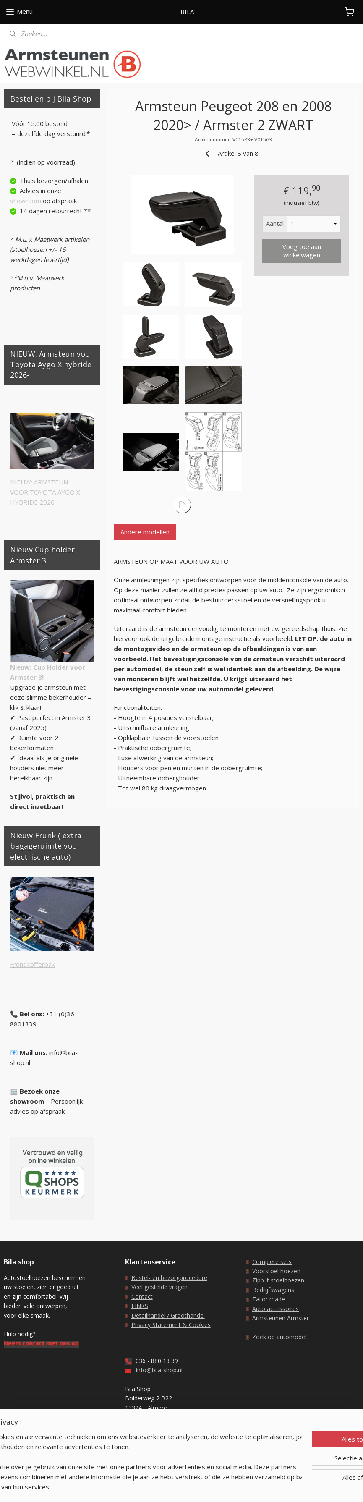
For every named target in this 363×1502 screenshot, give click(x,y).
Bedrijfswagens (273, 1290)
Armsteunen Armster (280, 1318)
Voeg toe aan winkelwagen (301, 250)
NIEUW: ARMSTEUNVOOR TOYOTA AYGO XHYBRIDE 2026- (45, 492)
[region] (126, 1456)
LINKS (139, 1306)
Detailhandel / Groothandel (168, 1315)
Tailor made (268, 1299)
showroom (25, 200)
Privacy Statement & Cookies (171, 1325)
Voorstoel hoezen (276, 1271)
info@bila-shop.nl (159, 1370)
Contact (142, 1297)
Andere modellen (145, 532)
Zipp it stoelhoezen (278, 1280)
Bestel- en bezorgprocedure (169, 1278)
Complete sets (272, 1262)
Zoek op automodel (279, 1337)
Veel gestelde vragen (159, 1287)
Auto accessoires (275, 1309)
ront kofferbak (34, 964)
